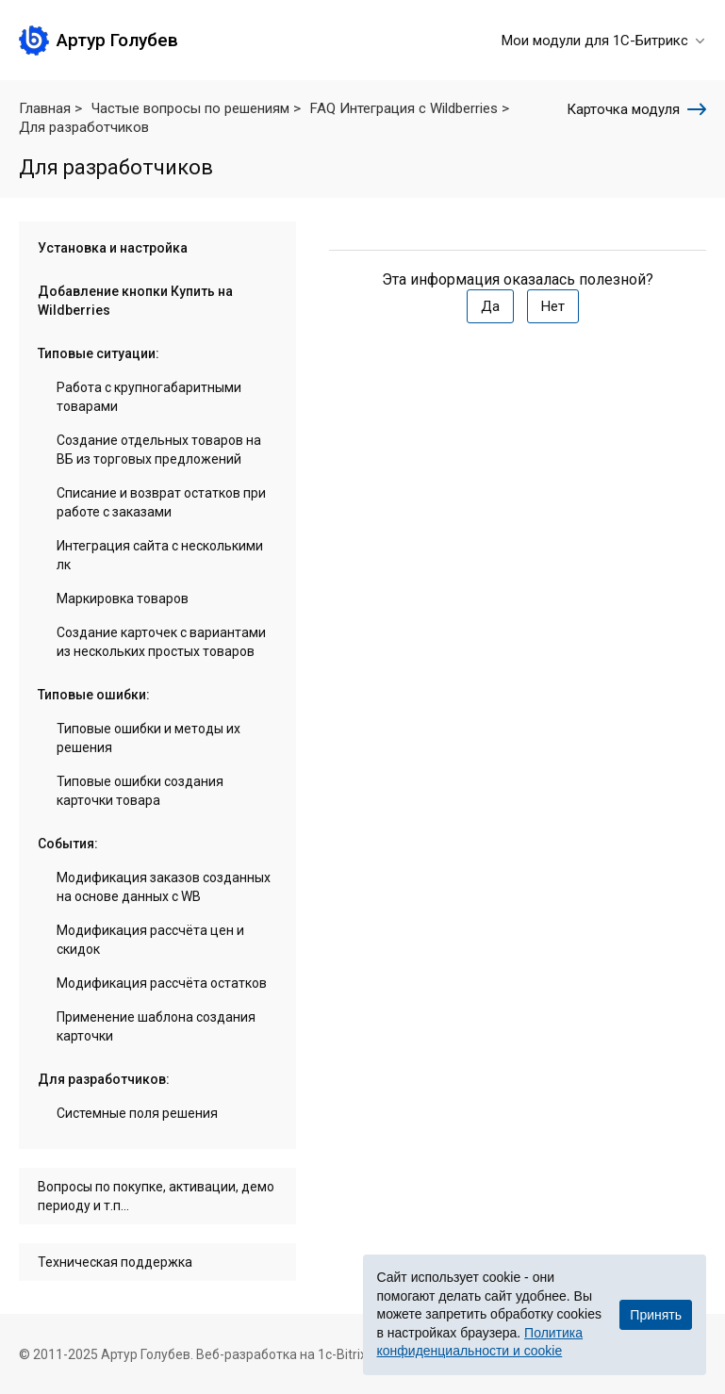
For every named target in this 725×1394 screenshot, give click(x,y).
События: (68, 843)
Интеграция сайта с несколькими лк (160, 555)
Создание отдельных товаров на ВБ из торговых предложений (159, 450)
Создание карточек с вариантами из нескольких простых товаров (161, 642)
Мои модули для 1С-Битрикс (604, 40)
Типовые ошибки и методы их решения (148, 738)
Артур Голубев (117, 40)
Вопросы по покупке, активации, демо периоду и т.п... (156, 1196)
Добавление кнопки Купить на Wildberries (135, 301)
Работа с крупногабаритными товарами (149, 397)
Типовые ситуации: (98, 353)
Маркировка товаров (123, 598)
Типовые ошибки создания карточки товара (140, 791)
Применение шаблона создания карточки (156, 1026)
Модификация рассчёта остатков (162, 983)
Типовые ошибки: (94, 694)
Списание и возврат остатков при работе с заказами (161, 502)
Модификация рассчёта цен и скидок (150, 940)
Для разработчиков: (104, 1079)
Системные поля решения (137, 1113)
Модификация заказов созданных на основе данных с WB (164, 887)
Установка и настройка (113, 247)
